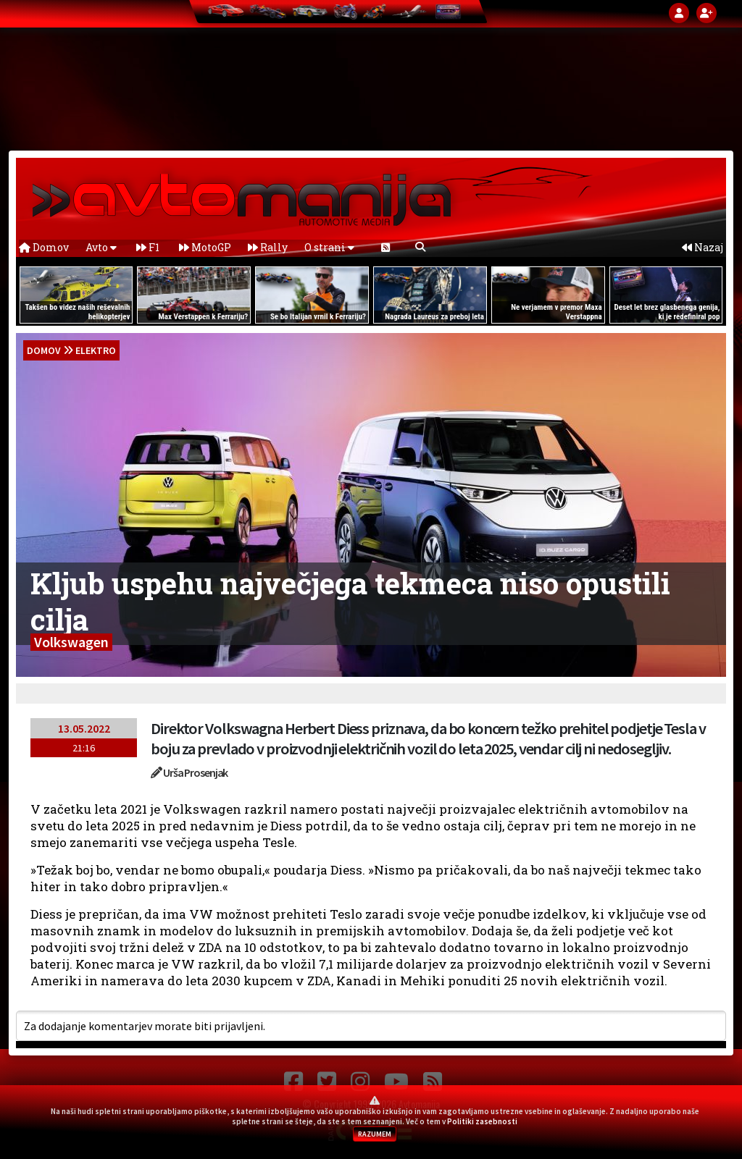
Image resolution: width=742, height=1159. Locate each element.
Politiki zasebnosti (482, 1121)
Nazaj (702, 247)
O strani (329, 247)
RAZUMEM (374, 1134)
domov (44, 350)
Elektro (95, 350)
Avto (101, 247)
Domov (44, 247)
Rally (268, 247)
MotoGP (205, 247)
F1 (147, 247)
